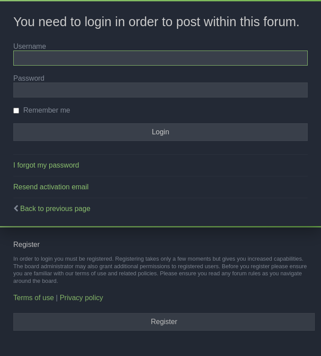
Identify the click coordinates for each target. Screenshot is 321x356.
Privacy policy (81, 297)
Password (28, 78)
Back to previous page (55, 208)
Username (29, 46)
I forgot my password (46, 165)
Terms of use (33, 297)
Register (164, 321)
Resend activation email (51, 187)
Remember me (41, 110)
